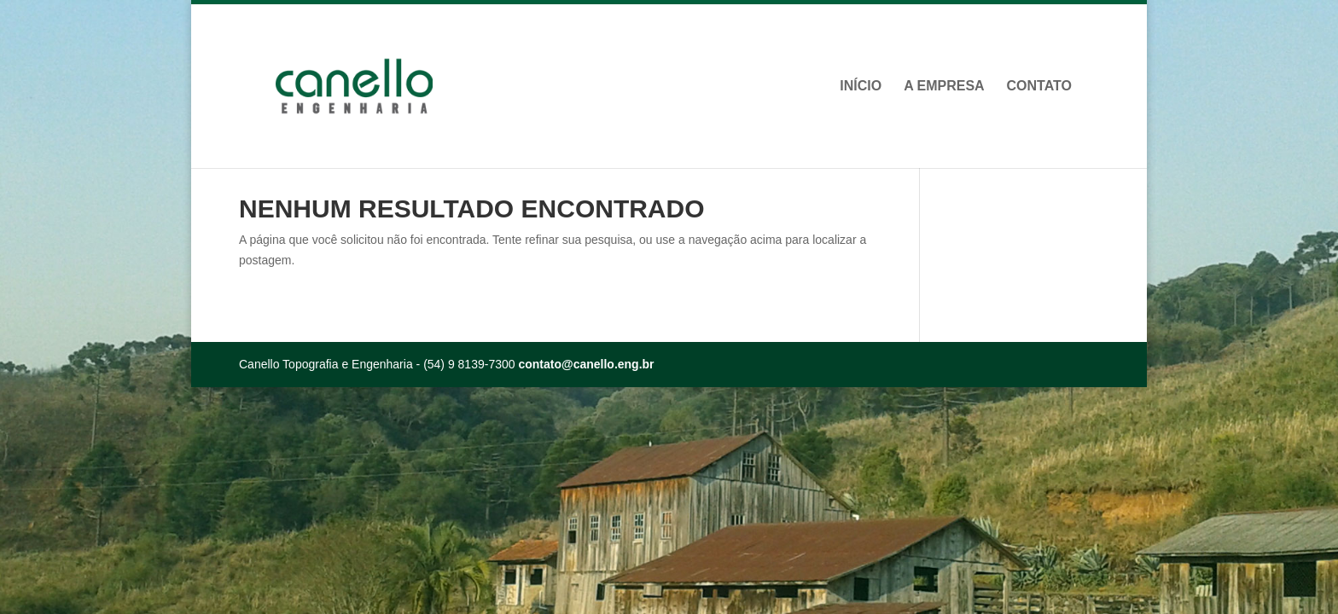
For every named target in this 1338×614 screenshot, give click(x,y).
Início (860, 86)
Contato (1039, 86)
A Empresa (944, 86)
